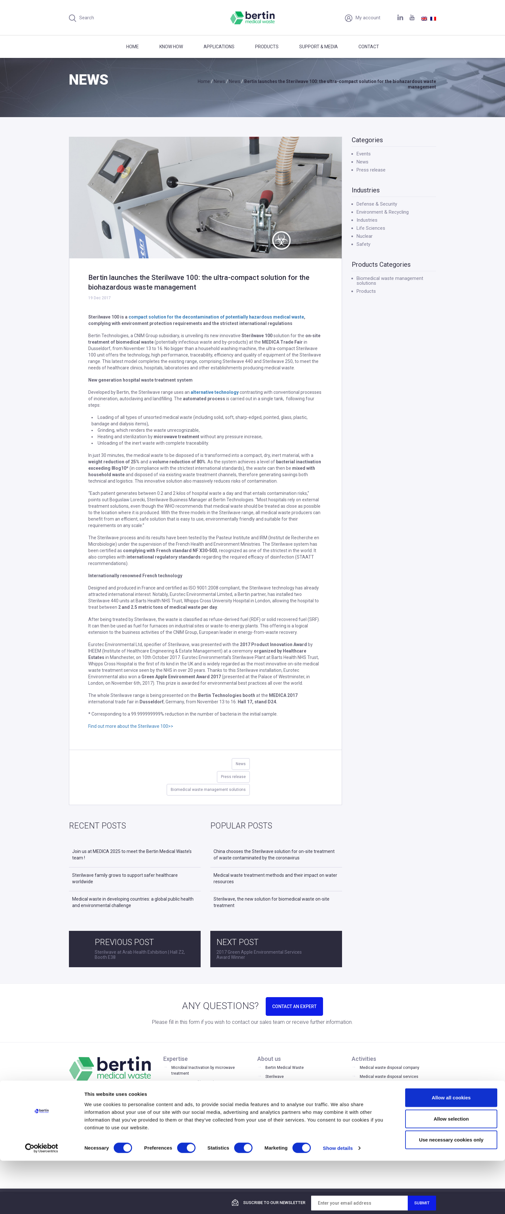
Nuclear (365, 236)
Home (132, 46)
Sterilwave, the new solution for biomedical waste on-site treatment (271, 902)
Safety (363, 244)
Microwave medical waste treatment (392, 1121)
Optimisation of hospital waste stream (205, 1082)
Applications (219, 46)
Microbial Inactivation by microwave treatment (203, 1070)
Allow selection (451, 1172)
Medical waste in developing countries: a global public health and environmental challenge (133, 902)
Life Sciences (371, 228)
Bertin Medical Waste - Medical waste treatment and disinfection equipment (252, 18)
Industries (367, 220)
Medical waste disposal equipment (391, 1085)
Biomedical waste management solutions (208, 789)
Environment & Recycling (383, 212)
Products (267, 46)
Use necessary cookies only (451, 1193)
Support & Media (318, 46)
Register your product (284, 1122)
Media (270, 1104)
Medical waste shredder (381, 1112)
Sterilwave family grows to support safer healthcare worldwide (125, 878)
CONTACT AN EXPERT (294, 1006)
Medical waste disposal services (389, 1076)
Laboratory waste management (387, 1094)
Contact (368, 46)
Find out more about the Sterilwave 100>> (130, 726)
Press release (233, 776)
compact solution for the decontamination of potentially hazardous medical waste (216, 317)
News (241, 764)
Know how (171, 46)
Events (364, 154)
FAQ (268, 1113)
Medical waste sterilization (384, 1103)
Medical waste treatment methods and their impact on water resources (275, 878)
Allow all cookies (451, 1151)
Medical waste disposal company (389, 1067)
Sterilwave (274, 1076)
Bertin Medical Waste (284, 1067)
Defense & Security (377, 204)
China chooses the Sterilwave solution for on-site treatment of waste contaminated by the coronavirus (274, 854)
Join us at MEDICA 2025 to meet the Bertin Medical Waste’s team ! (132, 854)
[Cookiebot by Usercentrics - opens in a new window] (42, 1201)
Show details (338, 1201)
